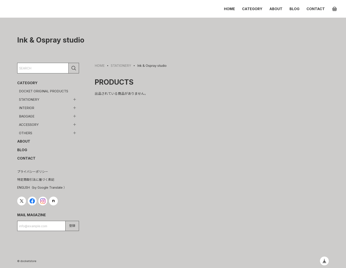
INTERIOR (26, 108)
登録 (72, 225)
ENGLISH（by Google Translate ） (42, 187)
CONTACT (316, 9)
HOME (229, 9)
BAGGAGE (26, 116)
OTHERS (25, 133)
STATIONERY (29, 99)
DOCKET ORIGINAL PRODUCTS (43, 91)
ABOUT (275, 9)
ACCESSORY (29, 125)
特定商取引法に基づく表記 (35, 179)
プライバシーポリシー (32, 171)
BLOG (294, 9)
